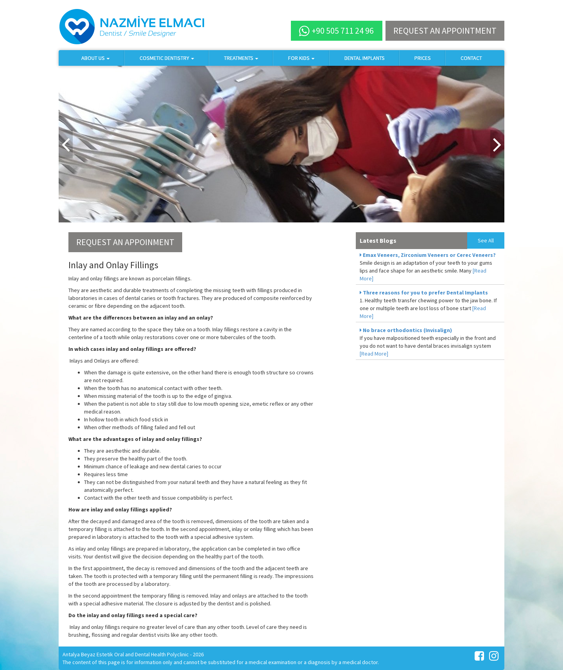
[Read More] (374, 353)
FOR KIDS (301, 57)
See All (486, 240)
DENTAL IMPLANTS (364, 57)
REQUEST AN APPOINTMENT (445, 30)
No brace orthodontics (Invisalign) (406, 330)
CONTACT (471, 57)
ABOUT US (95, 57)
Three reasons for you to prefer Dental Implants (424, 292)
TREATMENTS (241, 57)
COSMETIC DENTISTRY (167, 57)
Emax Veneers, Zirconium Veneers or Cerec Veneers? (428, 254)
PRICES (422, 57)
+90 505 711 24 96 (336, 31)
